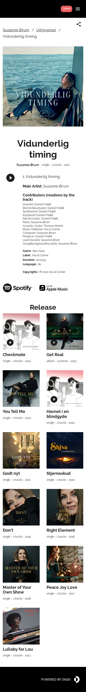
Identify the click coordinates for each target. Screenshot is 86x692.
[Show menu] (77, 8)
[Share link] (78, 24)
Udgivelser (46, 30)
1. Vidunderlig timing (41, 176)
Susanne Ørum (16, 30)
